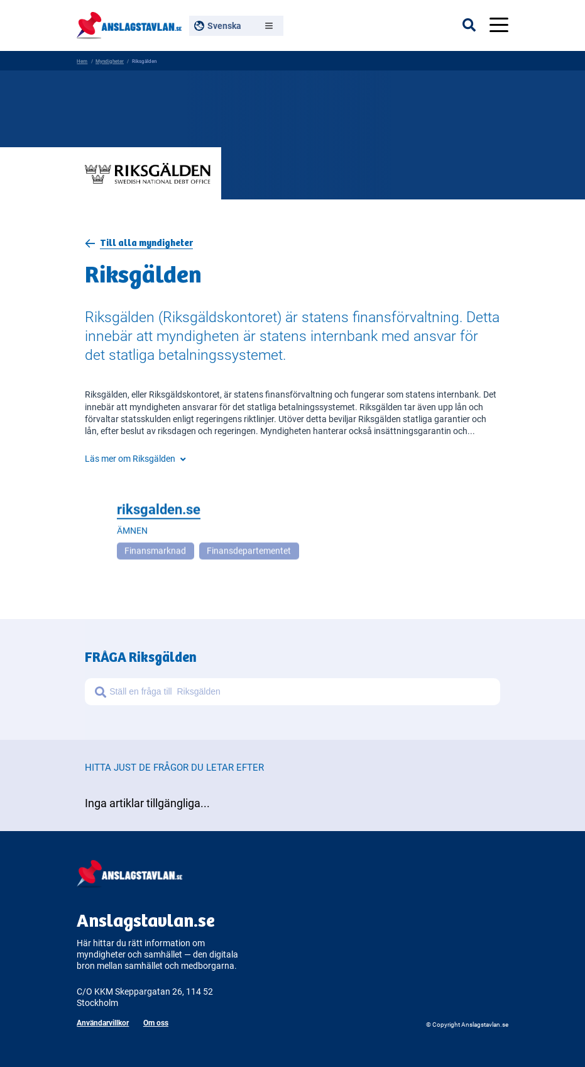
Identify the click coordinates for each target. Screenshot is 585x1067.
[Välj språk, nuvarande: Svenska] (236, 26)
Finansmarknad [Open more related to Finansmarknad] (155, 552)
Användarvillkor (103, 1022)
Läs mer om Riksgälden (135, 458)
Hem (82, 60)
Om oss (155, 1022)
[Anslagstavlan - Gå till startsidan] (129, 23)
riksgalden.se (158, 510)
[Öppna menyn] (498, 25)
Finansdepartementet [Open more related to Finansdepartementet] (249, 552)
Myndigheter (110, 60)
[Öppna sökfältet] (475, 25)
